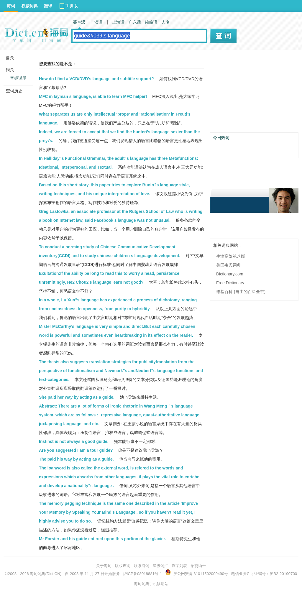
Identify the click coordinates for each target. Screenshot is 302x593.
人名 (166, 22)
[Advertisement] (254, 93)
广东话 (135, 22)
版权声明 (122, 566)
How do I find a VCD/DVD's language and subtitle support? (96, 78)
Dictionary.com (229, 274)
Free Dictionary (230, 282)
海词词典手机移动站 (151, 583)
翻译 (48, 6)
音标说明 (18, 78)
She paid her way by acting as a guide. (76, 397)
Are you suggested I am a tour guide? (76, 450)
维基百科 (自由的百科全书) (240, 291)
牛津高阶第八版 (230, 256)
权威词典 (29, 6)
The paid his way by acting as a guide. (76, 459)
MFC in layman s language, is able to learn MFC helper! (93, 96)
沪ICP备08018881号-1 (142, 573)
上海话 (118, 22)
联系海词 (141, 566)
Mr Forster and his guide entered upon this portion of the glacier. (102, 538)
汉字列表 (179, 566)
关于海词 (103, 566)
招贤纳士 (198, 566)
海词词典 (37, 573)
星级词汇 (160, 566)
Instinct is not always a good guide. (74, 441)
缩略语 (151, 22)
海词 (11, 6)
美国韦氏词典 (228, 265)
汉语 (98, 22)
